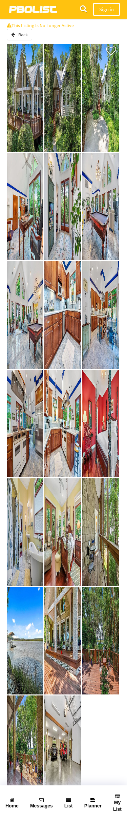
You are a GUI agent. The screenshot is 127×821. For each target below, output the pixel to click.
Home (12, 803)
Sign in (106, 9)
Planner (93, 803)
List (68, 803)
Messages (41, 803)
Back (19, 35)
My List (117, 803)
